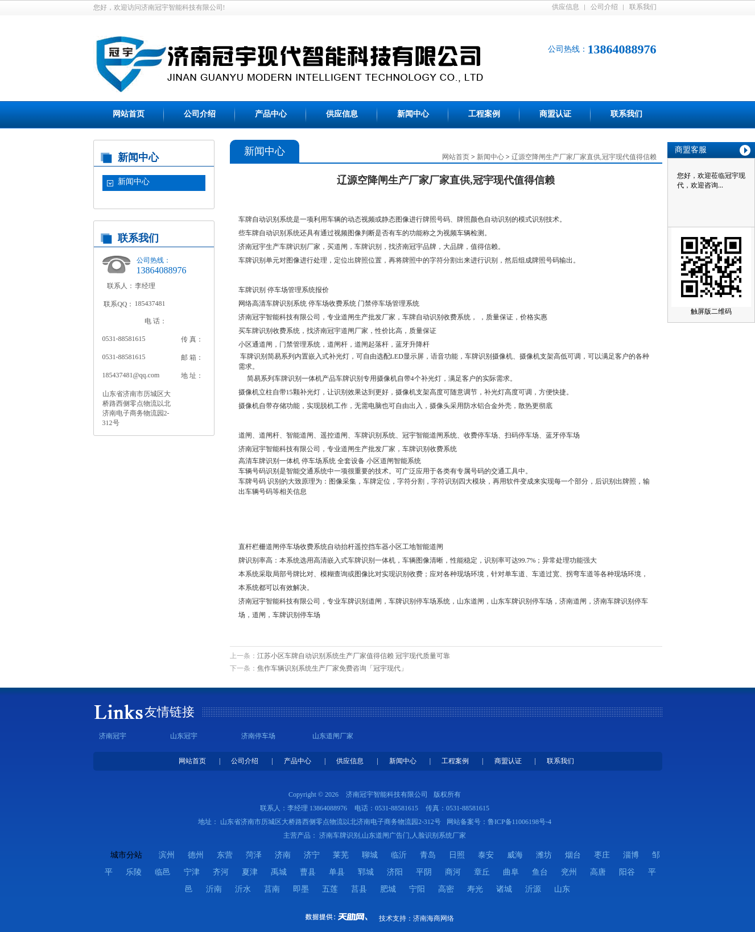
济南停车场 (258, 736)
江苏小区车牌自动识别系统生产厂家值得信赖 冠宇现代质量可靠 (353, 656)
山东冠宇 (183, 736)
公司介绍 (604, 7)
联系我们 (643, 7)
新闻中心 (413, 114)
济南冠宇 (112, 736)
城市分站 (126, 855)
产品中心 (271, 114)
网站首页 (129, 114)
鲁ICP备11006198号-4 (519, 822)
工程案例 (484, 114)
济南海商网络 (433, 918)
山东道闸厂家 (332, 736)
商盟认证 (555, 114)
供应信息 (565, 7)
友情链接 (170, 712)
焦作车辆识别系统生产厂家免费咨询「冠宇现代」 (332, 668)
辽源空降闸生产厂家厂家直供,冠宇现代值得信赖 (584, 157)
